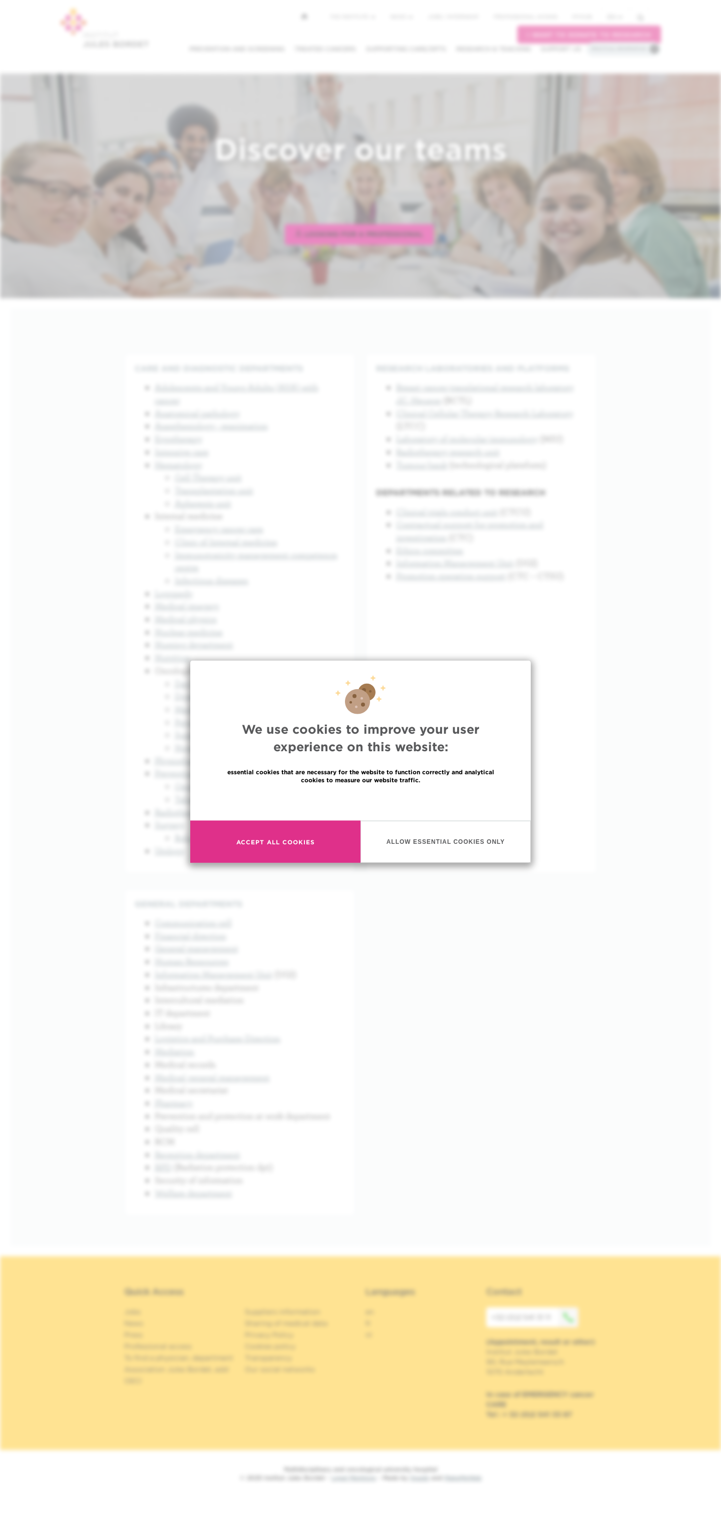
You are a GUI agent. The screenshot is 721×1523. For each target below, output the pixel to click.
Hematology (178, 464)
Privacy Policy (269, 1335)
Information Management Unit (455, 563)
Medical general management (212, 1077)
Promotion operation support (451, 576)
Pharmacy (174, 1103)
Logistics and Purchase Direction (217, 1038)
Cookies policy (270, 1346)
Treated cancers (325, 49)
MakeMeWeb (463, 1477)
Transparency (268, 1358)
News (401, 17)
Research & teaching (493, 49)
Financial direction (190, 935)
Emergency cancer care (219, 529)
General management (196, 948)
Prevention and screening (236, 49)
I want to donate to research (589, 35)
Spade (419, 1477)
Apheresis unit (203, 503)
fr (368, 1323)
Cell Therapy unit (208, 477)
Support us (561, 49)
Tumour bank (421, 464)
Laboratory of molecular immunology (467, 438)
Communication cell (193, 922)
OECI (133, 1381)
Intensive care (182, 451)
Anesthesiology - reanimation (211, 425)
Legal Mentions (353, 1477)
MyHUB (582, 17)
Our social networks (280, 1369)
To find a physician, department (178, 1358)
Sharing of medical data (286, 1323)
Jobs (132, 1312)
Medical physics (186, 619)
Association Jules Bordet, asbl (176, 1369)
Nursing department (194, 644)
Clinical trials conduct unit (447, 511)
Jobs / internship (453, 17)
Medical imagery (187, 606)
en (614, 17)
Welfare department (193, 1193)
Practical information (618, 48)
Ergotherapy (178, 438)
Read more (360, 801)
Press (133, 1335)
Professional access (525, 17)
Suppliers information (282, 1312)
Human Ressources (192, 961)
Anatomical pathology (197, 413)
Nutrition (172, 657)
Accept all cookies (275, 841)
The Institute (352, 17)
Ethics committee (429, 550)
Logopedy (174, 593)
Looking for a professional (359, 234)
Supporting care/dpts (406, 49)
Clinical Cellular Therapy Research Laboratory (484, 413)
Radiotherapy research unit (448, 451)
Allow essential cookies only (446, 841)
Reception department (197, 1154)
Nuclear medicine (189, 632)
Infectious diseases (211, 580)
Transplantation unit (214, 490)
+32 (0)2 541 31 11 (534, 1317)
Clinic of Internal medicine (226, 542)
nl (369, 1335)
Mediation (174, 1051)
